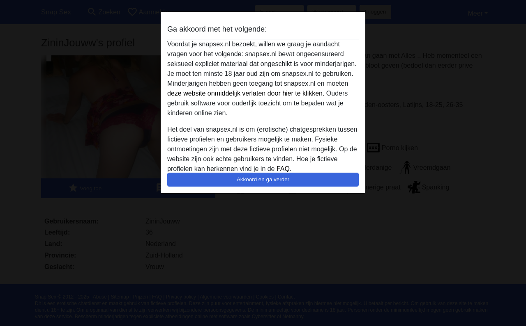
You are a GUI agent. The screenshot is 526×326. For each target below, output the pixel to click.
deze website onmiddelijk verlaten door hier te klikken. (245, 93)
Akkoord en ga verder (263, 179)
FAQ (283, 168)
